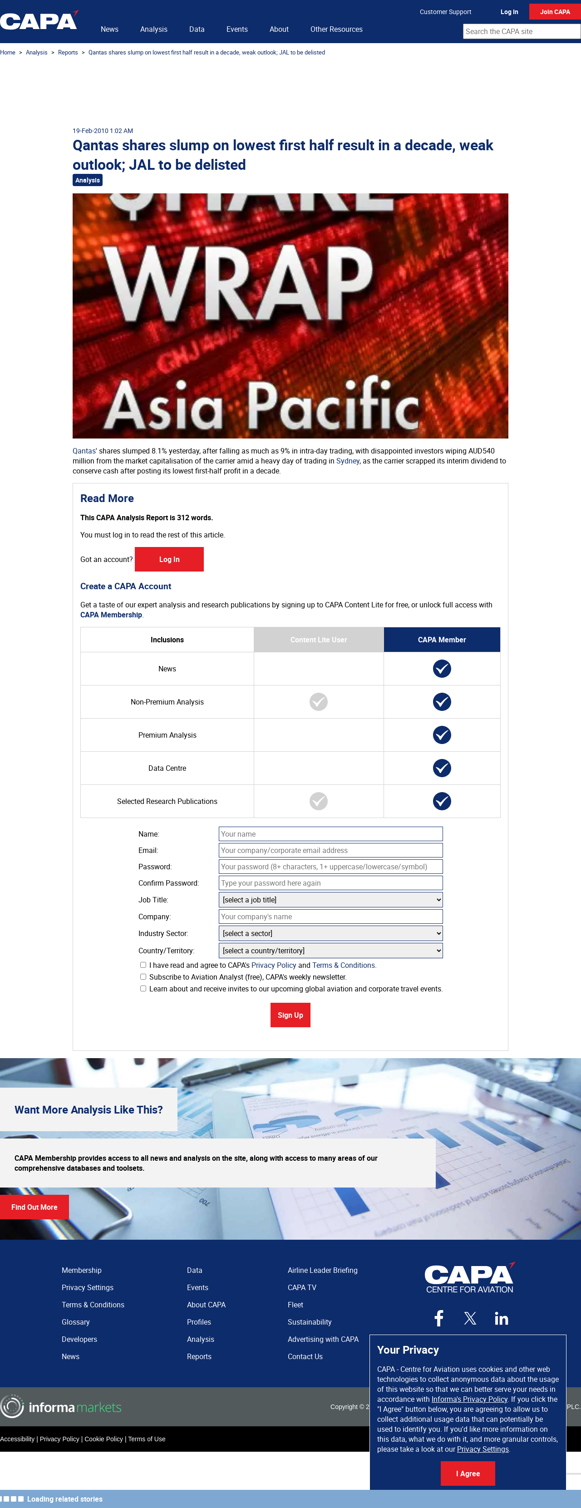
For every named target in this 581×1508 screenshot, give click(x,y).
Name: (148, 834)
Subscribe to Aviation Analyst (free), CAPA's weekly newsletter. (243, 977)
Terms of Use (146, 1439)
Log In (509, 11)
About (279, 29)
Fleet (295, 1305)
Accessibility (17, 1439)
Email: (148, 850)
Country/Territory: (166, 951)
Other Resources (336, 29)
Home (7, 52)
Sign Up (290, 1015)
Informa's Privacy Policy (469, 1399)
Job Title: (153, 900)
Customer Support (446, 11)
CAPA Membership (111, 615)
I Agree (468, 1473)
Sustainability (310, 1322)
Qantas (84, 451)
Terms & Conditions (343, 965)
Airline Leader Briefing (323, 1270)
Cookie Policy (103, 1439)
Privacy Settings (483, 1449)
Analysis (153, 29)
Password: (155, 867)
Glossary (76, 1322)
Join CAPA (555, 11)
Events (237, 29)
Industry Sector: (163, 933)
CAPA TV (302, 1287)
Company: (154, 917)
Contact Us (305, 1356)
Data (197, 29)
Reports (68, 52)
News (109, 29)
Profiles (199, 1322)
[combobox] (522, 31)
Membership (82, 1270)
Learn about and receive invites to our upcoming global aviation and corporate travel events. (291, 989)
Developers (79, 1339)
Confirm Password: (168, 883)
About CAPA (206, 1305)
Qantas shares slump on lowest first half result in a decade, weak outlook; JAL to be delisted (207, 52)
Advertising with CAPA (323, 1339)
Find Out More (34, 1207)
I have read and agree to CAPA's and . (258, 965)
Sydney (347, 461)
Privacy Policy (273, 965)
